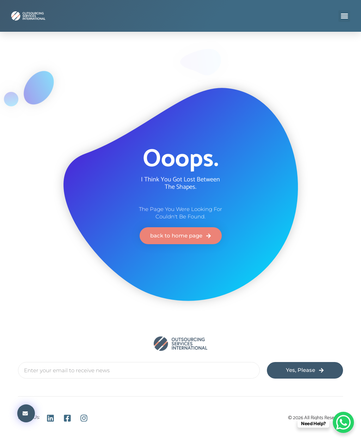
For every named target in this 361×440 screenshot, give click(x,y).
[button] (344, 16)
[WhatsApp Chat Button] (343, 422)
